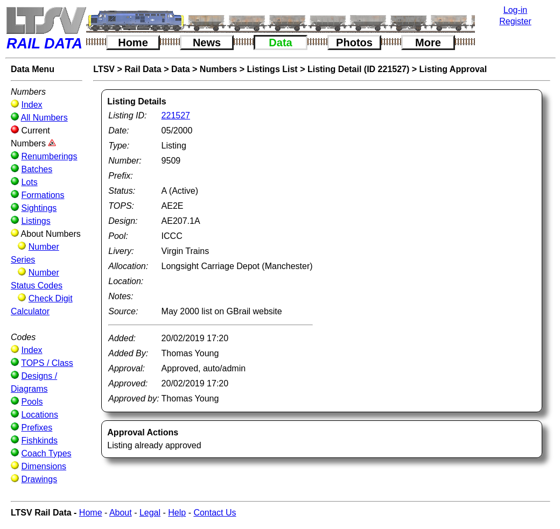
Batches (36, 169)
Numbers (218, 69)
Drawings (39, 479)
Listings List (272, 69)
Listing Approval (453, 69)
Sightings (39, 208)
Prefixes (36, 427)
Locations (39, 414)
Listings (35, 220)
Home (133, 42)
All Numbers (44, 117)
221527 (176, 115)
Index (31, 104)
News (207, 42)
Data (280, 42)
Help (177, 512)
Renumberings (49, 156)
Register (515, 21)
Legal (149, 512)
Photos (354, 42)
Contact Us (214, 512)
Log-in (515, 10)
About (120, 512)
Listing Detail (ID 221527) (358, 69)
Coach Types (46, 453)
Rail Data (142, 69)
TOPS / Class (47, 363)
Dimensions (43, 466)
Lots (29, 182)
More (428, 42)
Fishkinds (39, 440)
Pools (32, 401)
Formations (42, 195)
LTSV (104, 69)
